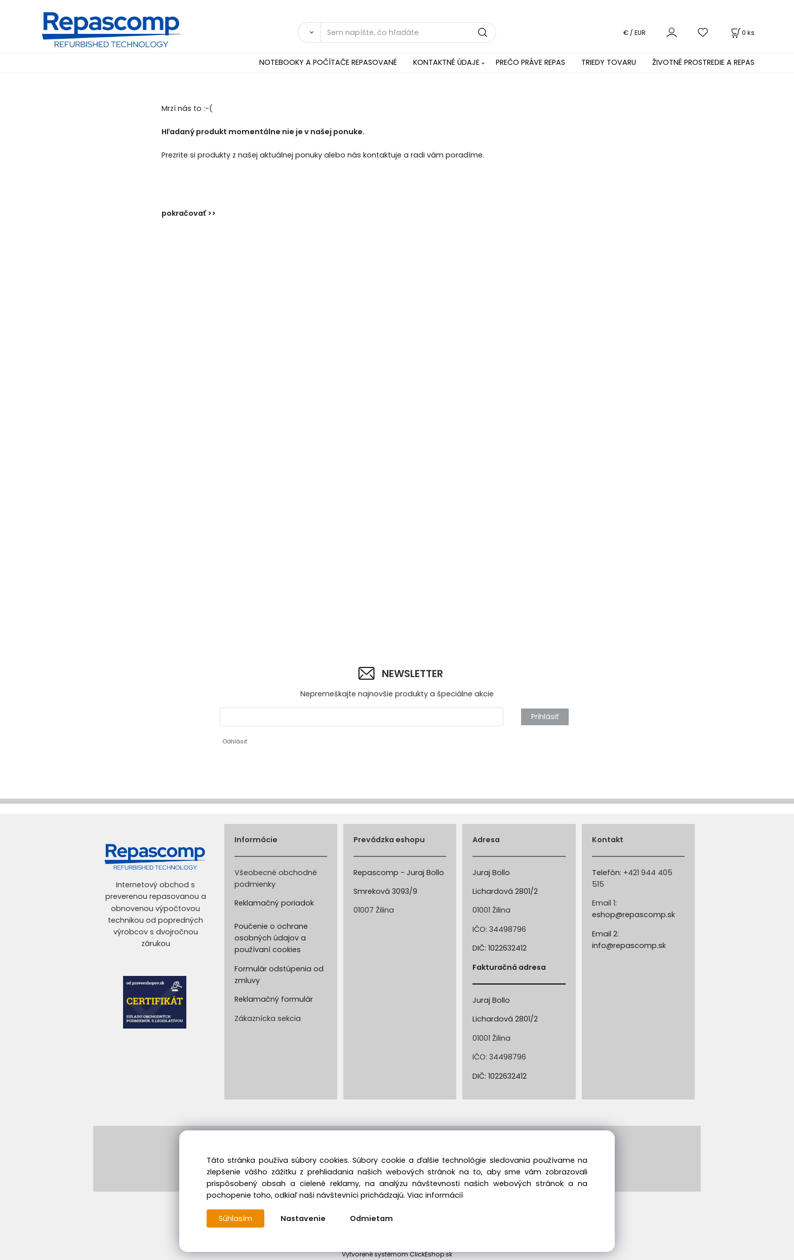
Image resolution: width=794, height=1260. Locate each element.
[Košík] (742, 32)
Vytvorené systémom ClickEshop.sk (397, 1254)
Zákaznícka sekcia (267, 1018)
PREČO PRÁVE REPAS (530, 62)
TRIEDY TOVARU (608, 62)
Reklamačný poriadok (274, 903)
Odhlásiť (234, 741)
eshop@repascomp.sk (633, 915)
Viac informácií (435, 1195)
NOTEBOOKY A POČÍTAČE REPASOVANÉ (328, 62)
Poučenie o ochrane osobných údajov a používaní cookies (271, 938)
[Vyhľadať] (309, 32)
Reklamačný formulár (273, 999)
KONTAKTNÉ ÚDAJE (446, 62)
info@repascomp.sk (629, 945)
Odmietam (371, 1218)
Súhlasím (235, 1218)
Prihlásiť (545, 717)
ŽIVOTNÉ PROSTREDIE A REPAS (703, 62)
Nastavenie (303, 1218)
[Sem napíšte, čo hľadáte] (408, 32)
